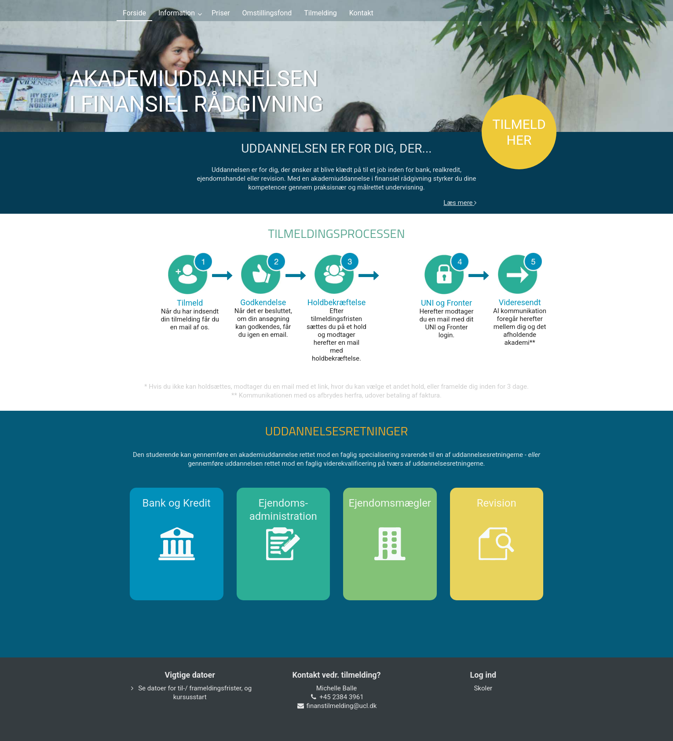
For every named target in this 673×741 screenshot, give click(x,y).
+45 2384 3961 (341, 697)
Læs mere (459, 203)
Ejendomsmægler (389, 503)
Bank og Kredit (177, 503)
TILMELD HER (518, 132)
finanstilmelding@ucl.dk (342, 706)
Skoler (483, 688)
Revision (496, 503)
